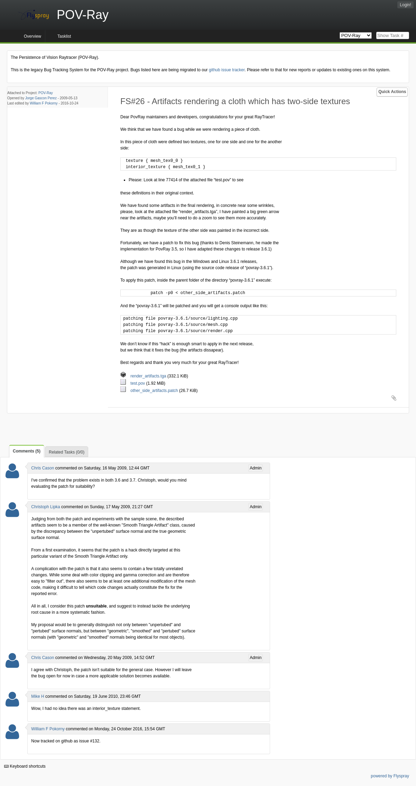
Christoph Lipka (45, 506)
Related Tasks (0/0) (66, 452)
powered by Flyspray (390, 776)
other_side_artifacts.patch (149, 390)
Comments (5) (26, 451)
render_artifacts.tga (143, 376)
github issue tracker (226, 69)
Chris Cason (42, 468)
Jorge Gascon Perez (41, 98)
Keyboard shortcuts (25, 766)
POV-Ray (45, 93)
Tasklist (64, 36)
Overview (32, 36)
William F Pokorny (44, 103)
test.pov (133, 383)
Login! (405, 4)
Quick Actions (392, 91)
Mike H (37, 696)
